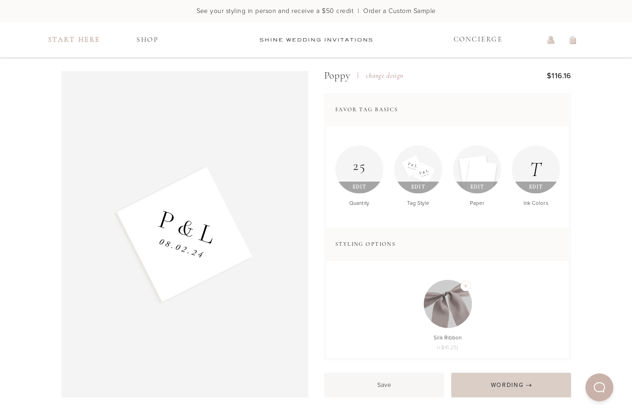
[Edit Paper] (477, 169)
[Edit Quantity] (359, 169)
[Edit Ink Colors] (535, 169)
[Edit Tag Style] (418, 169)
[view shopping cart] (573, 40)
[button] (599, 387)
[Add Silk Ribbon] (465, 286)
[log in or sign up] (551, 40)
